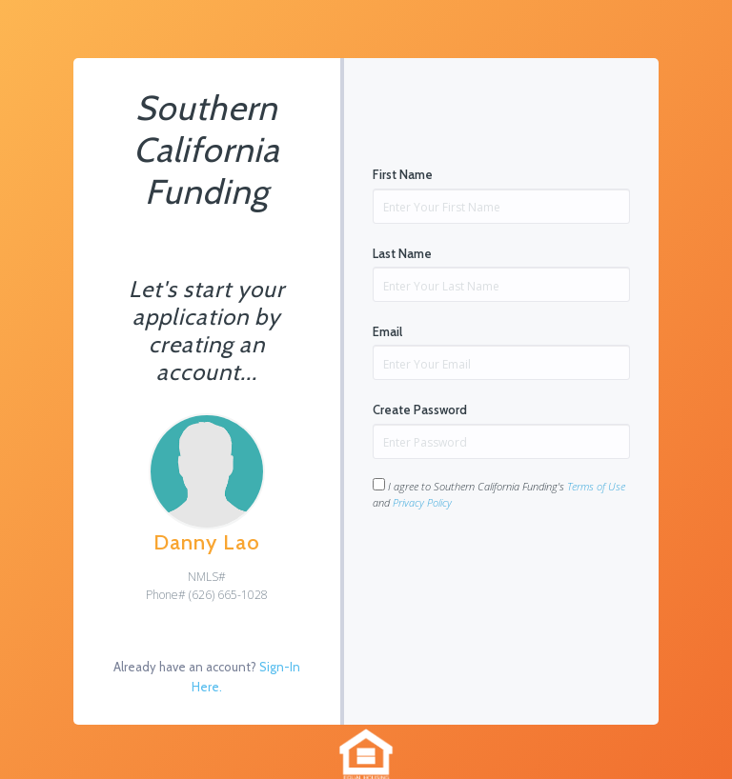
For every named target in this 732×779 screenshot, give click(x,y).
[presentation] (517, 570)
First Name (403, 174)
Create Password (420, 409)
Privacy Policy (422, 502)
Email (387, 331)
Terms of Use (596, 486)
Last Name (402, 253)
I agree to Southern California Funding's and (499, 493)
